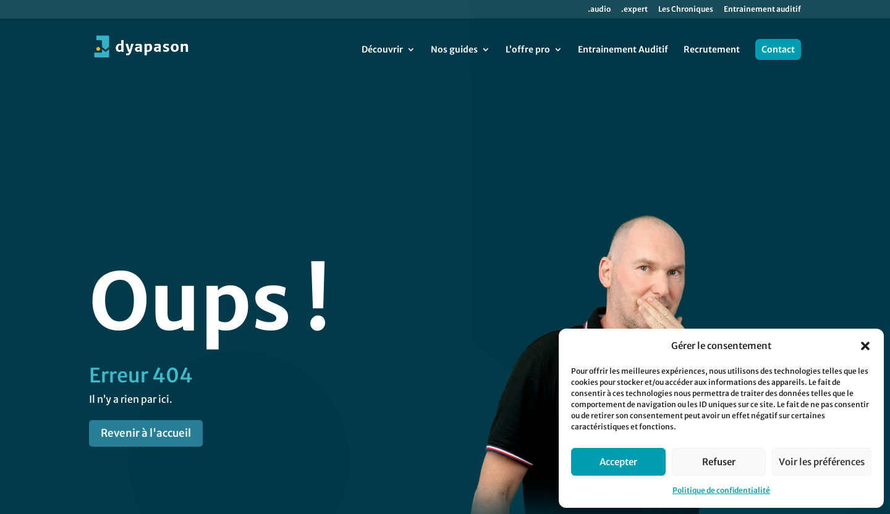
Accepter (618, 462)
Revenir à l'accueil (146, 378)
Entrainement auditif (762, 10)
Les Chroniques (685, 10)
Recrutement (712, 50)
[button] (865, 346)
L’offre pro (528, 50)
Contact (778, 49)
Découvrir (382, 50)
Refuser (718, 462)
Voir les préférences (822, 462)
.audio (599, 10)
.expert (634, 10)
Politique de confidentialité (721, 490)
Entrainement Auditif (623, 50)
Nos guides (454, 50)
